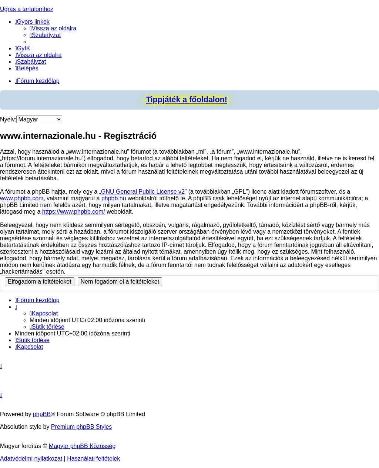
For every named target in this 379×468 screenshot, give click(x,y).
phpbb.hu (113, 198)
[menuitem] (53, 28)
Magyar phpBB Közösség (82, 446)
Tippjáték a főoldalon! (186, 99)
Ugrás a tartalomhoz (26, 9)
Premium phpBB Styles (81, 427)
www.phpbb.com (21, 198)
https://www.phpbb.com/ (73, 211)
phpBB (42, 414)
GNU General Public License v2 (143, 191)
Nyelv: (8, 119)
